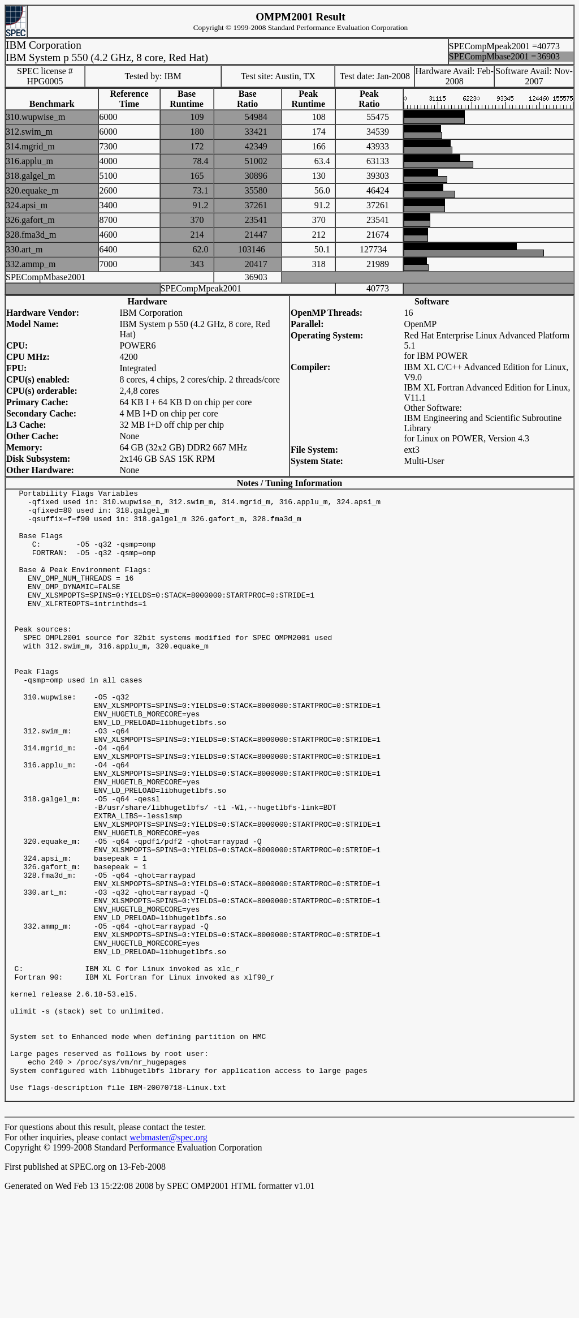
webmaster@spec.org (168, 1259)
